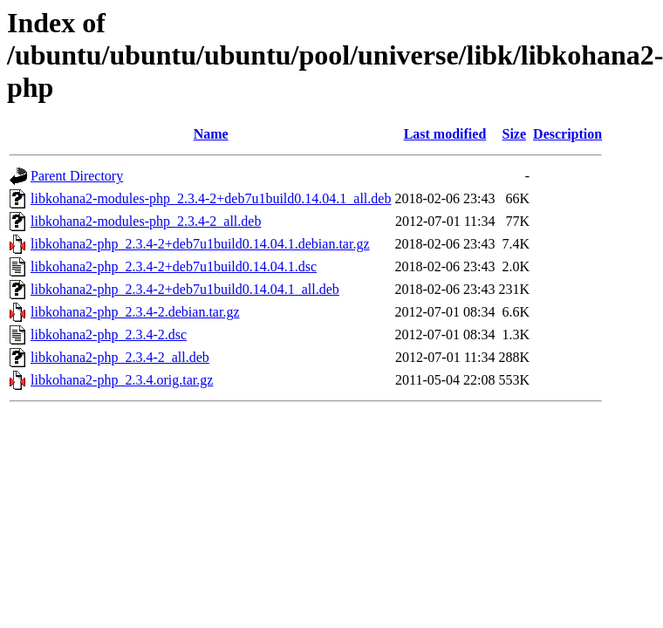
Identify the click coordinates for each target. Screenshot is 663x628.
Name (211, 133)
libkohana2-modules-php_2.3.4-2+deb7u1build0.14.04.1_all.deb (211, 198)
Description (567, 133)
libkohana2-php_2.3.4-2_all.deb (120, 357)
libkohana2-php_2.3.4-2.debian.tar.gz (135, 311)
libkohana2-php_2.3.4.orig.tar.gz (122, 379)
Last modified (445, 133)
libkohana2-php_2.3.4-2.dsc (109, 334)
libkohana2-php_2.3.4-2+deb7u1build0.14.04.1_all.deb (185, 289)
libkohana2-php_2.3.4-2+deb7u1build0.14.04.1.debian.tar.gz (200, 243)
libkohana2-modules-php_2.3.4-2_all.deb (146, 221)
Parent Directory (77, 175)
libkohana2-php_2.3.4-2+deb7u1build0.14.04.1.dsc (174, 266)
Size (514, 133)
